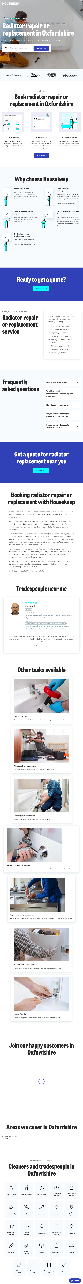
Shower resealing (67, 615)
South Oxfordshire (31, 629)
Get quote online (41, 156)
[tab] (62, 382)
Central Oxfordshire (32, 623)
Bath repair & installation (33, 615)
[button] (62, 382)
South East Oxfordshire (62, 626)
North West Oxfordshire (46, 626)
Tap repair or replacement (33, 618)
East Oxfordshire (45, 623)
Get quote (41, 289)
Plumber (28, 609)
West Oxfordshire (60, 629)
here (34, 571)
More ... (46, 618)
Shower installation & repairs (51, 615)
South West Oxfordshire (46, 629)
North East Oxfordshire (59, 623)
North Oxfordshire (31, 626)
